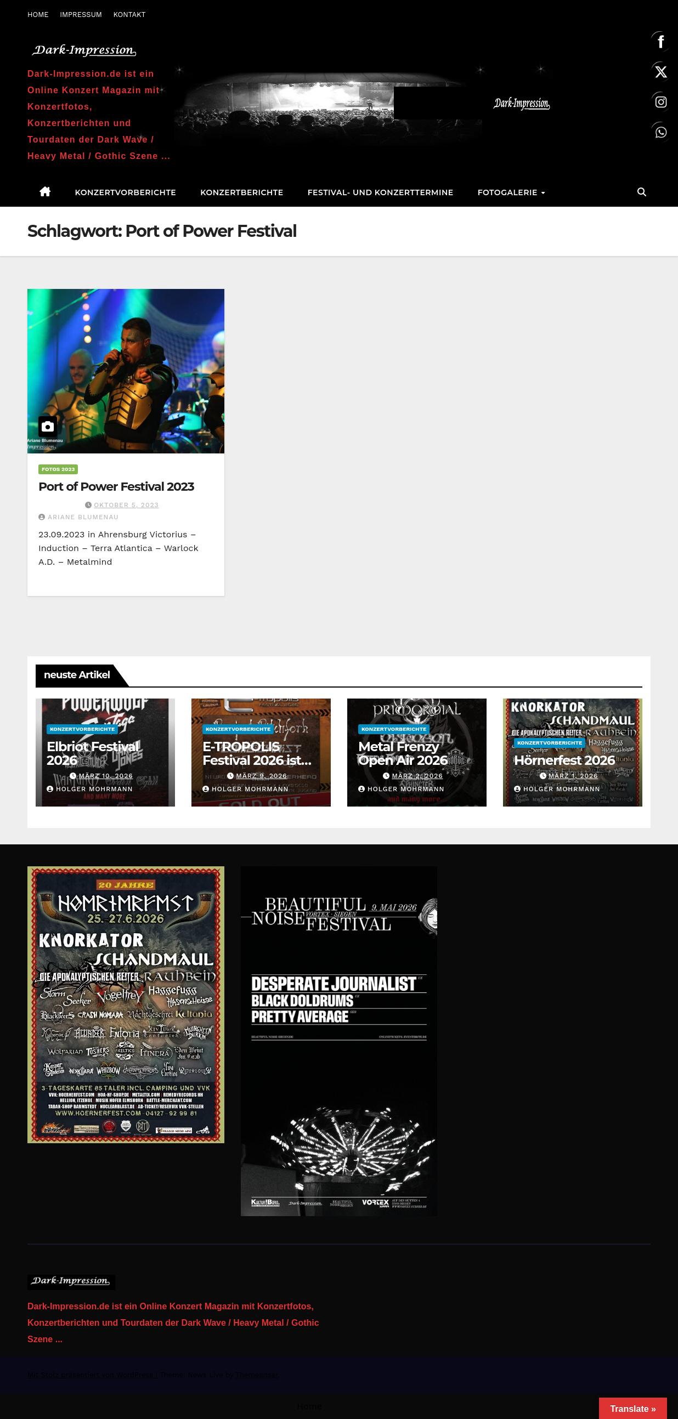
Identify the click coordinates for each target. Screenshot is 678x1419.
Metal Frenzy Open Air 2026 (402, 753)
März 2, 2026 (417, 776)
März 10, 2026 (105, 776)
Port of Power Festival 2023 (116, 486)
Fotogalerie (509, 192)
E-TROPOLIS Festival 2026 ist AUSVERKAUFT (251, 760)
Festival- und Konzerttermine (381, 192)
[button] (641, 192)
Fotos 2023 (58, 469)
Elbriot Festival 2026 (93, 753)
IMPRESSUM (81, 14)
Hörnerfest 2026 (564, 760)
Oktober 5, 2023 (126, 505)
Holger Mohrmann (90, 789)
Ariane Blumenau (78, 517)
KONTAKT (129, 14)
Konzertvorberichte (126, 192)
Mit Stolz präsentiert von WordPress (91, 1375)
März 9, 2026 (261, 776)
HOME (38, 14)
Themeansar (256, 1375)
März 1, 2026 (573, 776)
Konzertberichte (241, 192)
